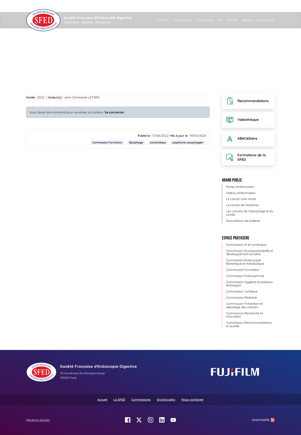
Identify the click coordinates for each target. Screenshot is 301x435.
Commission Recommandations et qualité (249, 324)
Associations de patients (243, 221)
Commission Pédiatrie (241, 297)
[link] (263, 420)
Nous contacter (192, 399)
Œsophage (136, 142)
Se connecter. (114, 112)
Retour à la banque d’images (48, 68)
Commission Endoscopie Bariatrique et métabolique (245, 261)
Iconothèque (52, 46)
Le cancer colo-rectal (241, 199)
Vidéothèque (205, 20)
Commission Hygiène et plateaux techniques (249, 283)
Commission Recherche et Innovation (244, 315)
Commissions (182, 20)
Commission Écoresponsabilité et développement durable (249, 252)
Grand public (266, 20)
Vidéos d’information (241, 193)
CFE (220, 20)
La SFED (163, 20)
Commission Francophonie (245, 276)
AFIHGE (232, 20)
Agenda (247, 20)
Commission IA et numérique (246, 245)
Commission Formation (107, 142)
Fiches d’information (240, 187)
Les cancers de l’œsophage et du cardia (249, 212)
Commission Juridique (241, 291)
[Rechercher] (172, 6)
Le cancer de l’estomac (242, 205)
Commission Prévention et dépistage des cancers (244, 305)
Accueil (32, 46)
